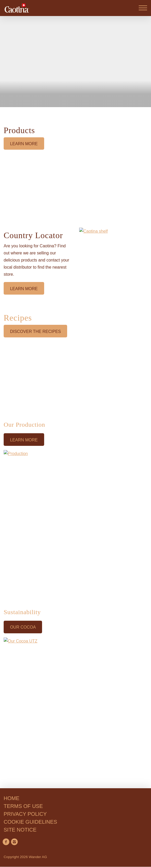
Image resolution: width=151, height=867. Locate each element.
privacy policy (47, 839)
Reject (17, 857)
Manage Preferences (55, 857)
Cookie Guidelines (97, 832)
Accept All (98, 857)
